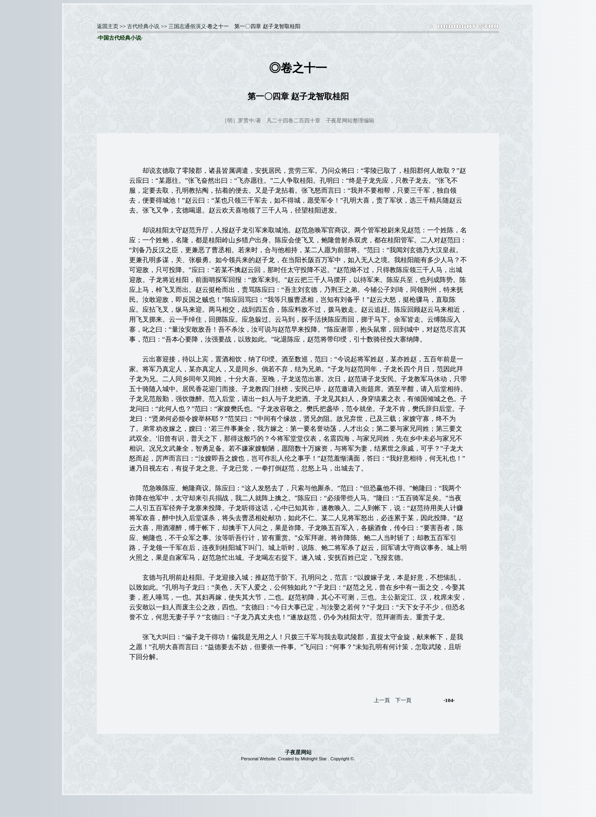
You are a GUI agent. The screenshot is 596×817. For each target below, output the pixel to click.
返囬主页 (107, 26)
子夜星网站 (298, 752)
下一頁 (403, 700)
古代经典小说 (143, 26)
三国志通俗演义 (187, 26)
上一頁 (382, 700)
